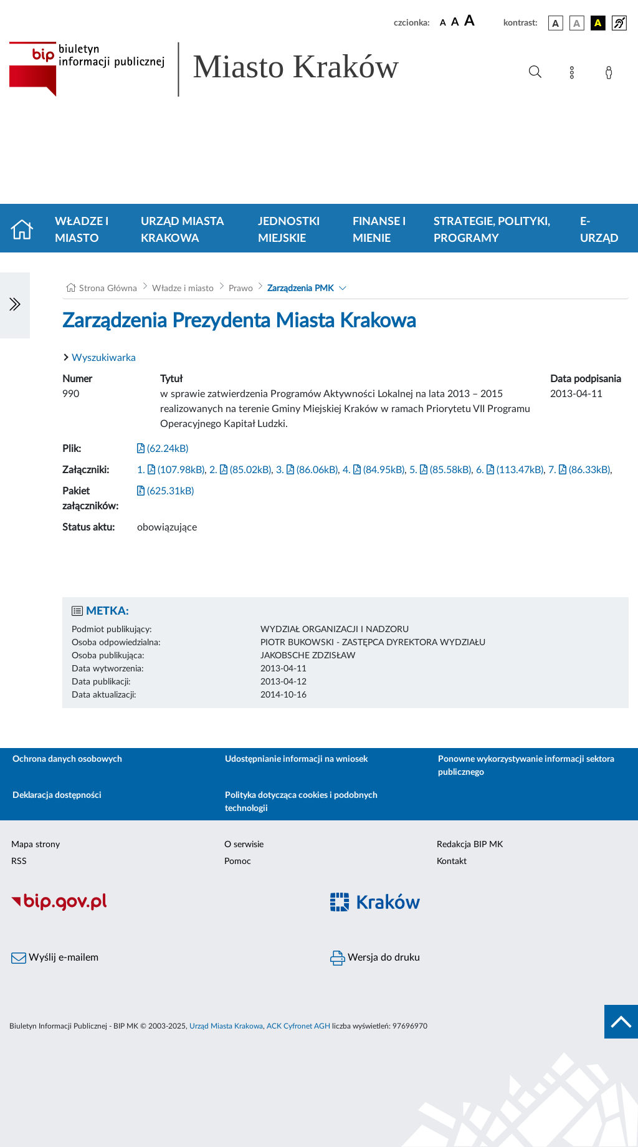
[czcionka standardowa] (443, 22)
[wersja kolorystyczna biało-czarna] (577, 23)
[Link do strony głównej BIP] (221, 69)
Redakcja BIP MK (470, 844)
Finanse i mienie (379, 230)
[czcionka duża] (482, 21)
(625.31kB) (165, 491)
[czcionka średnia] (455, 22)
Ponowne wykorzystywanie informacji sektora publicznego (526, 766)
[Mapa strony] (574, 74)
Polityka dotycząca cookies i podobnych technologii (301, 802)
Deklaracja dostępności (57, 795)
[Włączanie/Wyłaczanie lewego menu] (15, 305)
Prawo (241, 288)
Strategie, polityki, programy (492, 230)
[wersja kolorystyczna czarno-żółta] (598, 23)
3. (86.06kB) (307, 470)
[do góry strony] (621, 1022)
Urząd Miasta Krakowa (182, 230)
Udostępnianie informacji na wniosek (296, 759)
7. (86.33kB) (579, 470)
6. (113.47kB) (509, 470)
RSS (19, 861)
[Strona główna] (27, 230)
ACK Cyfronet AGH (298, 1026)
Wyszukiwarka (104, 358)
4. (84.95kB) (373, 470)
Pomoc (237, 861)
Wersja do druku (375, 958)
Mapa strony (35, 844)
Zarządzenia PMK (300, 288)
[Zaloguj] (611, 74)
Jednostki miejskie (289, 230)
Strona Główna (108, 288)
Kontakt (452, 861)
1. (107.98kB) (170, 470)
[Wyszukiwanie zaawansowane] (535, 72)
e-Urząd (599, 230)
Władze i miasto (81, 230)
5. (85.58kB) (440, 470)
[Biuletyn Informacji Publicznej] (159, 909)
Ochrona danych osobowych (67, 759)
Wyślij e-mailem (54, 958)
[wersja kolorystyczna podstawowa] (555, 23)
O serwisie (244, 844)
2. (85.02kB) (240, 470)
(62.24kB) (162, 449)
